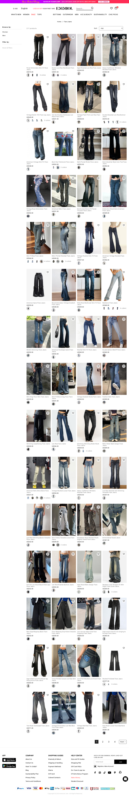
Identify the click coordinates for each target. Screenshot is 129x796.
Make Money (75, 777)
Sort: (95, 28)
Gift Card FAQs (76, 766)
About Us (29, 759)
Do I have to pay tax (78, 770)
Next (123, 742)
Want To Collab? (31, 766)
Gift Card (51, 774)
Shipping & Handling (55, 763)
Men (77, 14)
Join (120, 762)
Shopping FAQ (76, 763)
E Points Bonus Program (79, 774)
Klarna (50, 770)
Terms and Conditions (33, 781)
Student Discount (77, 781)
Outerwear (68, 14)
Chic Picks (113, 14)
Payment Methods (54, 766)
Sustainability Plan (32, 774)
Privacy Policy (30, 777)
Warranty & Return (54, 759)
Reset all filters (7, 48)
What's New (16, 14)
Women (26, 14)
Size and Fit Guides (78, 759)
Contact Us (29, 763)
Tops (39, 14)
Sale (33, 14)
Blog (27, 770)
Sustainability (100, 14)
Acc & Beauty (86, 14)
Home (59, 22)
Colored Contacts (54, 777)
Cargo (47, 14)
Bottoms (57, 14)
